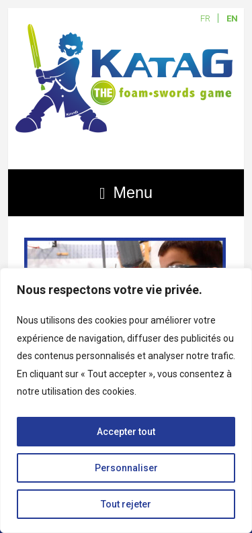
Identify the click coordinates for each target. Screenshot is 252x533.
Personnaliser (126, 468)
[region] (126, 400)
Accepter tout (126, 431)
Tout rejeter (126, 504)
